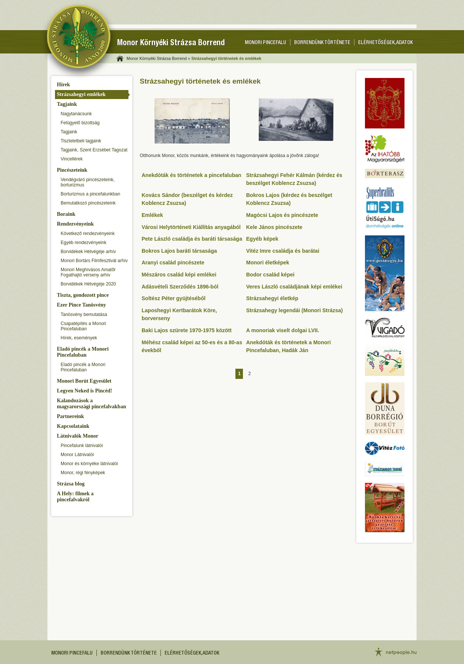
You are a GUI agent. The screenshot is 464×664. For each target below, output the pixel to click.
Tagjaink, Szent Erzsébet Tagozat (94, 150)
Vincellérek (71, 159)
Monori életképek (267, 262)
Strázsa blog (71, 484)
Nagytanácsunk (76, 113)
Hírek (63, 84)
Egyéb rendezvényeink (83, 242)
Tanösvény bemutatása (84, 314)
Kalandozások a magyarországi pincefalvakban (91, 403)
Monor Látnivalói (77, 454)
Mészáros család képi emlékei (179, 275)
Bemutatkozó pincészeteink (88, 203)
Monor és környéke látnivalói (89, 463)
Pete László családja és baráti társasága (192, 239)
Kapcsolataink (73, 426)
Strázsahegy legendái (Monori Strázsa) (294, 310)
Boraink (66, 214)
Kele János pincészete (274, 227)
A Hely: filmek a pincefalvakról (75, 496)
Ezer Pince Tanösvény (81, 305)
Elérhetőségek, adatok (385, 43)
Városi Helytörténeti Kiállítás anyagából (191, 227)
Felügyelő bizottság (80, 122)
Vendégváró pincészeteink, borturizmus (87, 182)
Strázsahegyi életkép (272, 298)
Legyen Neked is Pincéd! (84, 391)
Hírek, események (79, 337)
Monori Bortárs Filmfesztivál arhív (94, 260)
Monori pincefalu (265, 43)
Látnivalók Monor (77, 436)
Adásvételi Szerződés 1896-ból (180, 287)
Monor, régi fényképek (83, 472)
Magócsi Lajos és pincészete (282, 215)
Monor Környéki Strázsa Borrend (171, 43)
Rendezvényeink (75, 224)
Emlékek (152, 215)
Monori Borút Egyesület (84, 381)
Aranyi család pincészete (173, 262)
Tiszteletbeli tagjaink (81, 140)
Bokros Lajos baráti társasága (179, 251)
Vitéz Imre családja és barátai (282, 251)
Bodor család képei (270, 275)
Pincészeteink (72, 170)
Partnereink (70, 416)
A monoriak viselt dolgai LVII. (282, 330)
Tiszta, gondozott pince (83, 295)
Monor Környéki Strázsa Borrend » (158, 58)
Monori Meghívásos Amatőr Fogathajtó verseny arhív (88, 272)
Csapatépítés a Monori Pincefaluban (83, 326)
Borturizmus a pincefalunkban (90, 194)
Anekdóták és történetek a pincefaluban (191, 175)
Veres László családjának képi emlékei (294, 287)
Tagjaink (67, 104)
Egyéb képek (262, 239)
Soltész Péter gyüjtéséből (174, 298)
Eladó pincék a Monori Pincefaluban (82, 352)
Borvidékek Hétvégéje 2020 (88, 284)
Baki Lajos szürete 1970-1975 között (187, 330)
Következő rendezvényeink (87, 233)
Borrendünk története (322, 43)
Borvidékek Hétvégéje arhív (88, 251)
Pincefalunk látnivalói (82, 445)
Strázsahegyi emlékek (81, 94)
